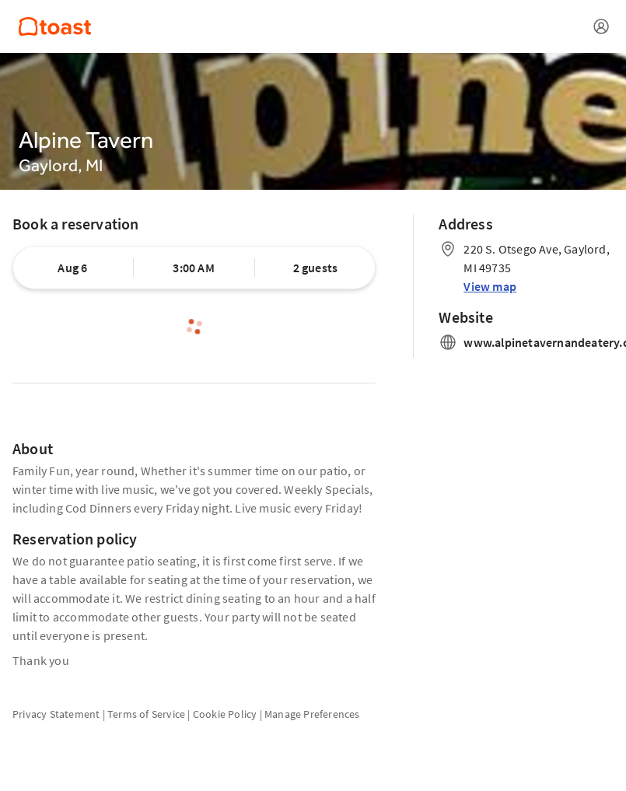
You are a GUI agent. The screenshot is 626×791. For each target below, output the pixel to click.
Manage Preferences (312, 714)
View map (489, 286)
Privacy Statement (56, 714)
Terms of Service (146, 714)
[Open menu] (601, 26)
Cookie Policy (225, 714)
